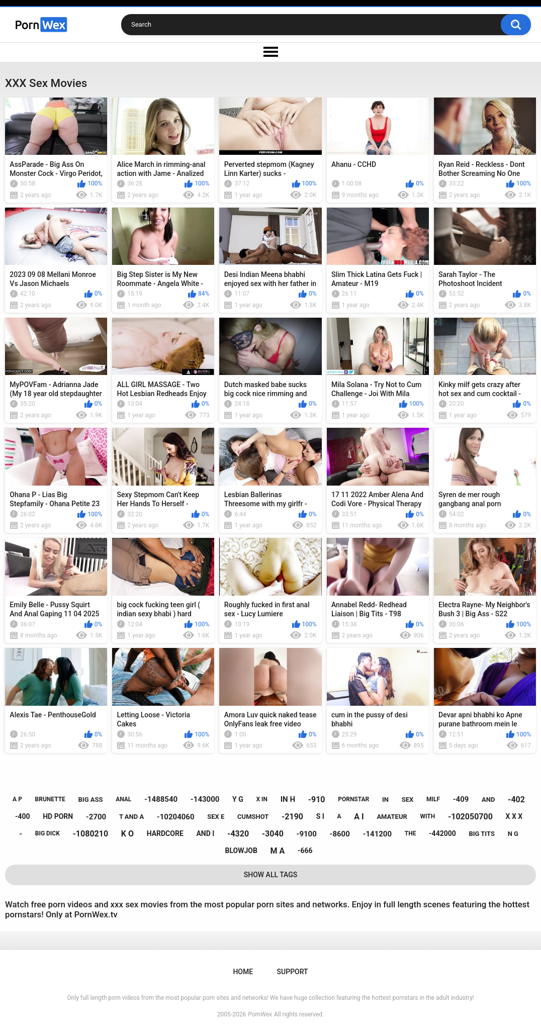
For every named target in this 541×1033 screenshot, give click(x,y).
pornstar (353, 799)
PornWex (260, 1014)
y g (237, 799)
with (427, 816)
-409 (461, 799)
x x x (514, 816)
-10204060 (176, 816)
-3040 (273, 833)
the (410, 833)
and (488, 799)
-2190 (292, 816)
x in (261, 799)
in (385, 799)
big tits (481, 833)
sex (408, 799)
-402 (516, 799)
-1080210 (91, 833)
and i (205, 833)
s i (320, 816)
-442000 (442, 833)
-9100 (306, 833)
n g (513, 833)
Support (292, 972)
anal (123, 799)
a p (17, 799)
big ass (90, 799)
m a (277, 851)
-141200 (377, 833)
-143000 (205, 799)
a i (359, 816)
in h (288, 799)
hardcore (165, 833)
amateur (392, 816)
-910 (316, 799)
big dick (47, 833)
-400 (22, 816)
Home (243, 972)
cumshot (252, 816)
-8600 (340, 833)
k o (127, 833)
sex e (215, 816)
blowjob (241, 851)
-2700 (96, 816)
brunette (50, 799)
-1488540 (160, 799)
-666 (305, 851)
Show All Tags (271, 875)
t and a (131, 816)
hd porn (58, 816)
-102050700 (470, 816)
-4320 (238, 833)
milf (433, 799)
